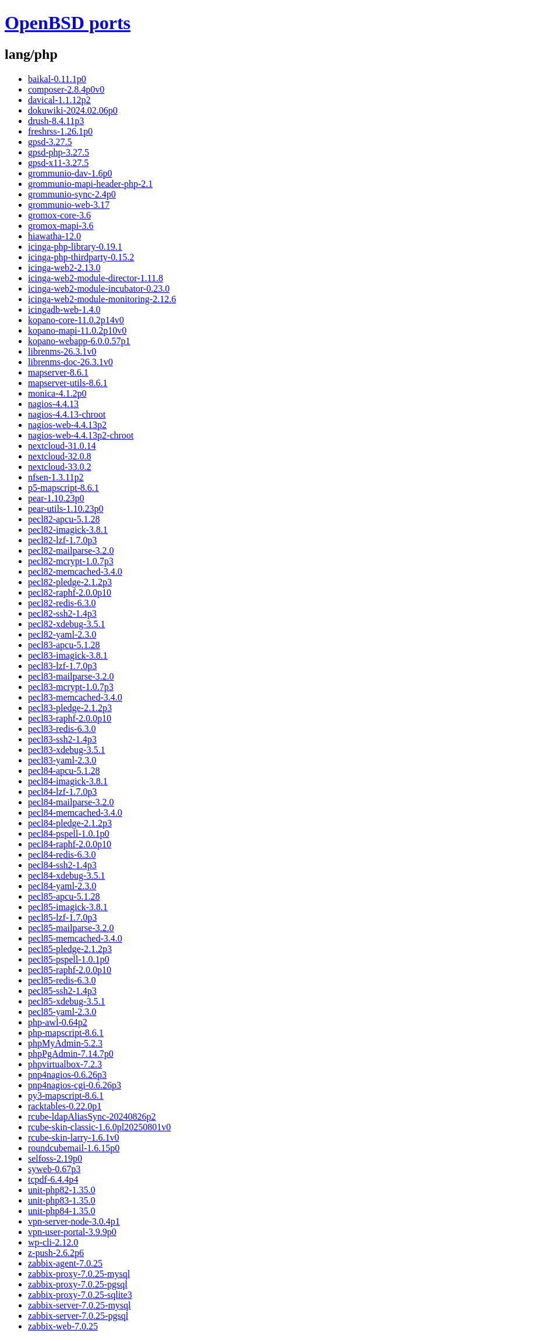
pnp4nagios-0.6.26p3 (67, 1075)
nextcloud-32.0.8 (59, 456)
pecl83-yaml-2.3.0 (62, 760)
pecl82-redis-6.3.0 (62, 603)
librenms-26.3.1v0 (62, 351)
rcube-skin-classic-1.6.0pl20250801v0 (99, 1127)
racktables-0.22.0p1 (64, 1106)
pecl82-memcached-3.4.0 (75, 571)
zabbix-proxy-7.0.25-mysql (79, 1274)
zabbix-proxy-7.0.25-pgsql (78, 1284)
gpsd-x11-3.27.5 (58, 163)
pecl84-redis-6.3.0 (62, 854)
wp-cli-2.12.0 (53, 1242)
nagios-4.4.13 (53, 404)
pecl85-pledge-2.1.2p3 (70, 949)
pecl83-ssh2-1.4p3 (62, 739)
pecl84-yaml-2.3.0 (62, 886)
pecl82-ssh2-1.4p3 (62, 613)
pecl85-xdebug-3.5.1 (66, 1001)
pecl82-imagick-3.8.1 (68, 530)
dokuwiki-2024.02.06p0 (73, 110)
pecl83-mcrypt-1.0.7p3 (71, 687)
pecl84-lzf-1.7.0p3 (62, 792)
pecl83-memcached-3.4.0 (75, 697)
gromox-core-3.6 (59, 215)
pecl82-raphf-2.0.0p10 (69, 592)
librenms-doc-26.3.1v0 (70, 362)
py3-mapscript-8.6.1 (66, 1096)
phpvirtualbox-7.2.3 (65, 1064)
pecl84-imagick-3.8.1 (68, 781)
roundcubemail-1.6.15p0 (73, 1148)
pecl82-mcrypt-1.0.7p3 (71, 561)
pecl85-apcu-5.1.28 (64, 896)
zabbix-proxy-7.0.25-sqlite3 (80, 1295)
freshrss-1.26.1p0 (60, 131)
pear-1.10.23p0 (56, 498)
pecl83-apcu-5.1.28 (64, 645)
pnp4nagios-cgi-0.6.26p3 (74, 1085)
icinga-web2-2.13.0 (64, 268)
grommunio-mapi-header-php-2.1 (90, 184)
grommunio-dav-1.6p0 (70, 173)
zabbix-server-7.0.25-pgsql (78, 1316)
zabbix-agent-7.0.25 (65, 1263)
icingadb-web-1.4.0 (64, 309)
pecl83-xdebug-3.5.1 (66, 750)
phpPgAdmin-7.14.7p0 (71, 1054)
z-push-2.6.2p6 (56, 1253)
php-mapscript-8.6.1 (66, 1033)
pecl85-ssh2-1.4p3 (62, 991)
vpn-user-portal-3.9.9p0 (72, 1232)
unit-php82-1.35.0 (62, 1190)
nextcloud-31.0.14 (62, 446)
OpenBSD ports (67, 22)
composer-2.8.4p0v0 (66, 89)
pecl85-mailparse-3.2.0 (71, 928)
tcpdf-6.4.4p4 (53, 1179)
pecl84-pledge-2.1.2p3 (70, 823)
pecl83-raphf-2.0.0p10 (69, 718)
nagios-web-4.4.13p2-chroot (80, 435)
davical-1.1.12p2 (59, 100)
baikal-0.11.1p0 (57, 79)
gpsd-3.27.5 (50, 142)
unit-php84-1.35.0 (62, 1211)
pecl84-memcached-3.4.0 (75, 813)
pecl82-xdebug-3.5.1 (66, 624)
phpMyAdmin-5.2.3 (65, 1043)
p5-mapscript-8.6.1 (63, 488)
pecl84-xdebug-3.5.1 (66, 875)
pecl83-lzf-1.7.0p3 (62, 666)
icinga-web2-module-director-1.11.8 (95, 278)
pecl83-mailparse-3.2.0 (71, 676)
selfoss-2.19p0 (55, 1158)
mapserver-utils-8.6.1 (68, 383)
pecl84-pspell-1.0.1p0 (68, 833)
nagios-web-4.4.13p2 (67, 425)
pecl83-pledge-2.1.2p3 (70, 708)
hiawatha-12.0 (54, 236)
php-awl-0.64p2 (57, 1022)
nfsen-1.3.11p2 (55, 477)
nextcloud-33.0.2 (59, 467)
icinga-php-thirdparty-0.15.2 (81, 257)
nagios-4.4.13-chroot (66, 414)
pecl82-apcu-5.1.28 (64, 519)
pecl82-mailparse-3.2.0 (71, 550)
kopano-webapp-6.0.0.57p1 (79, 341)
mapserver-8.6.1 (58, 372)
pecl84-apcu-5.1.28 (64, 771)
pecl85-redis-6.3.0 (62, 980)
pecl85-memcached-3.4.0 (75, 938)
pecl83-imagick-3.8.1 (68, 655)
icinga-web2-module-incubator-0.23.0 (98, 288)
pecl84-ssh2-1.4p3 (62, 865)
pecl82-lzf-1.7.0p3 (62, 540)
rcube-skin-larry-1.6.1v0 (73, 1137)
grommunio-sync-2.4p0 (72, 194)
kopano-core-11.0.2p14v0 (76, 320)
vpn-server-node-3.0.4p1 (74, 1221)
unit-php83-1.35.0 (62, 1200)
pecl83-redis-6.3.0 (62, 729)
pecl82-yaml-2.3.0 (62, 634)
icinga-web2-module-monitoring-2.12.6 (102, 299)
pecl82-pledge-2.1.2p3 (70, 582)
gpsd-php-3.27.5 (58, 152)
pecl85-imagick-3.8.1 (68, 907)
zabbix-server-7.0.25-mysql (79, 1305)
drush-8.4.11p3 (56, 121)
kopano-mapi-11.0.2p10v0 (77, 330)
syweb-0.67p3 (54, 1169)
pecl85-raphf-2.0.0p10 (69, 970)
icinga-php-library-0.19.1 (75, 247)
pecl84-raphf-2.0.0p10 (69, 844)
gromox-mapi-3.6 (60, 226)
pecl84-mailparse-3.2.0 (71, 802)
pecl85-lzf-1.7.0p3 (62, 917)
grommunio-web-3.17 (68, 205)
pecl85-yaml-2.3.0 (62, 1012)
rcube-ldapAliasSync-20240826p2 (92, 1116)
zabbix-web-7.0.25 (63, 1326)
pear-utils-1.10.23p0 (65, 509)
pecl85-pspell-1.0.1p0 (68, 959)
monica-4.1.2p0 (57, 393)
